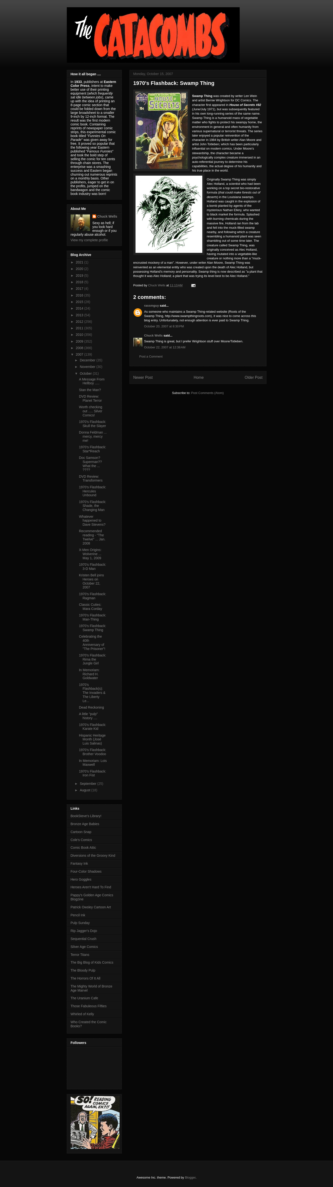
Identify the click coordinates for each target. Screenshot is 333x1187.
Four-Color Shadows (86, 871)
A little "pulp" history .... (88, 716)
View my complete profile (89, 240)
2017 (80, 288)
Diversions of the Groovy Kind (93, 855)
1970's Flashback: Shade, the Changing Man (92, 506)
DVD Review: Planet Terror (90, 398)
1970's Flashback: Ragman (92, 596)
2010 (80, 335)
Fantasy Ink (79, 863)
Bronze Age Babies (85, 824)
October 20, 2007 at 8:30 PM (164, 326)
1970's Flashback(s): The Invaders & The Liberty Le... (92, 693)
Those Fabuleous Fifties (89, 1006)
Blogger (190, 1177)
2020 (80, 269)
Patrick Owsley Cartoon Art (91, 907)
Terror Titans (80, 955)
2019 (80, 275)
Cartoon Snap (81, 832)
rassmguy (151, 305)
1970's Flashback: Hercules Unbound (92, 491)
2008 (80, 348)
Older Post (254, 377)
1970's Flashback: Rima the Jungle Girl (92, 659)
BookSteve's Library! (86, 816)
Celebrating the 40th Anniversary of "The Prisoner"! (92, 642)
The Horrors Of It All (86, 978)
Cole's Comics (81, 840)
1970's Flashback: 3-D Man (92, 567)
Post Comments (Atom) (207, 393)
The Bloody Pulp (83, 970)
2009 (80, 341)
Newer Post (143, 377)
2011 (80, 328)
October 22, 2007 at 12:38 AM (165, 347)
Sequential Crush (83, 939)
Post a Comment (151, 356)
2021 (80, 262)
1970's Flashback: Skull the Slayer (92, 424)
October (86, 373)
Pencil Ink (78, 915)
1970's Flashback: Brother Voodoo (92, 752)
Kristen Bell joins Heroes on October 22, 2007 (91, 581)
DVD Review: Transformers (90, 479)
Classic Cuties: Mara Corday (90, 607)
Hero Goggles (81, 879)
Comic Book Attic (83, 847)
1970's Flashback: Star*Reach (92, 449)
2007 (80, 354)
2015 (80, 302)
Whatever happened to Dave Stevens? (92, 521)
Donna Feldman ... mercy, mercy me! (93, 436)
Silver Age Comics (84, 947)
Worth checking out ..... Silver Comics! (90, 411)
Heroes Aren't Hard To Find (91, 887)
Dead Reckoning (91, 707)
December (88, 360)
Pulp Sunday (80, 923)
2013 (80, 315)
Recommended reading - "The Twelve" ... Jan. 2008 (92, 537)
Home (199, 377)
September (88, 784)
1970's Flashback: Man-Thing (92, 617)
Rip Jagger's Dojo (84, 931)
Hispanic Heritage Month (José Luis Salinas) (92, 739)
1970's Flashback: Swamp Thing (92, 628)
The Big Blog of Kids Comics (92, 962)
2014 (80, 308)
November (88, 367)
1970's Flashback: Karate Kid (92, 727)
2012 (80, 322)
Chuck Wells (153, 335)
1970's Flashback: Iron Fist (92, 773)
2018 (80, 282)
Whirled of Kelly (82, 1014)
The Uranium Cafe (84, 998)
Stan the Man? (90, 390)
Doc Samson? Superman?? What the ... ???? (90, 464)
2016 (80, 295)
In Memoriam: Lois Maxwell (93, 763)
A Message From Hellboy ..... (91, 381)
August (85, 790)
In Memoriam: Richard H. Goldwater (89, 674)
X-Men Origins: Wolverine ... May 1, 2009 (90, 554)
